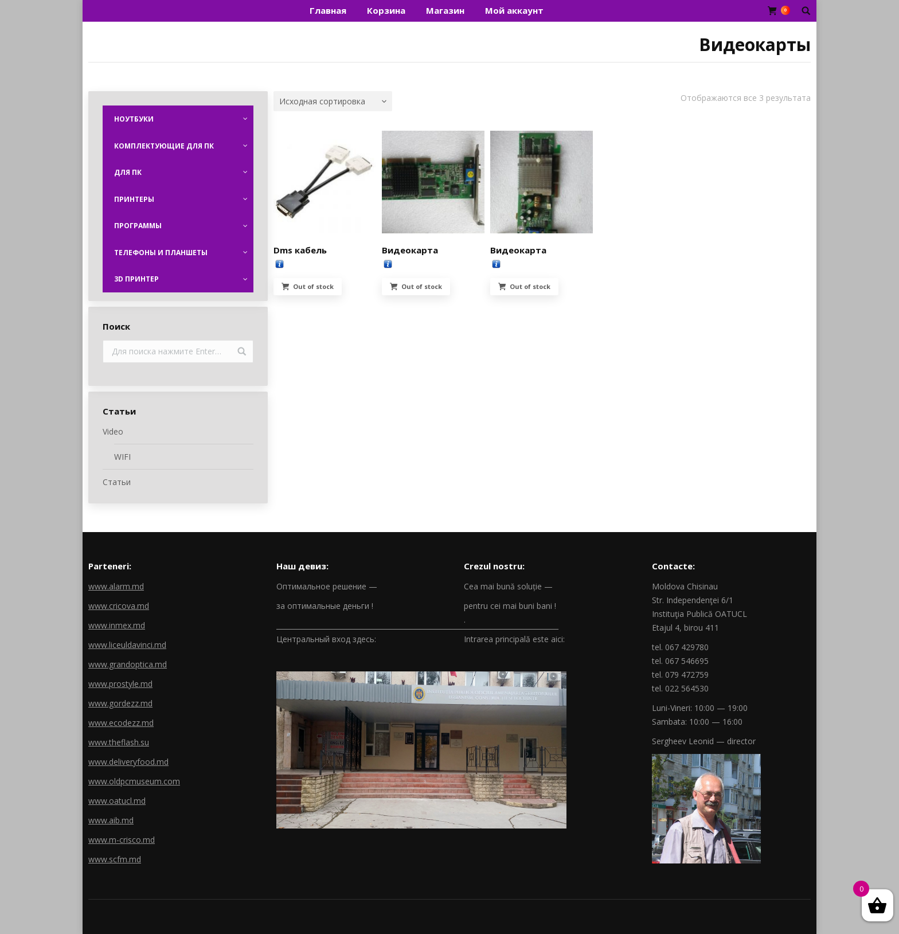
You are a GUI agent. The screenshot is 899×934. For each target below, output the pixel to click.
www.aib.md (111, 820)
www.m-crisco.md (121, 839)
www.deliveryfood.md (128, 761)
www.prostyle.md (120, 683)
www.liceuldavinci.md (127, 644)
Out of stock (313, 286)
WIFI (122, 456)
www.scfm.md (114, 859)
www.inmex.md (116, 625)
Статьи (117, 481)
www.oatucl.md (117, 800)
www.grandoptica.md (127, 664)
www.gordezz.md (120, 703)
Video (113, 431)
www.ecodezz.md (121, 722)
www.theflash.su (118, 742)
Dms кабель (300, 250)
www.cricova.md (118, 605)
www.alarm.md (116, 586)
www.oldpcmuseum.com (134, 781)
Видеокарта (410, 250)
